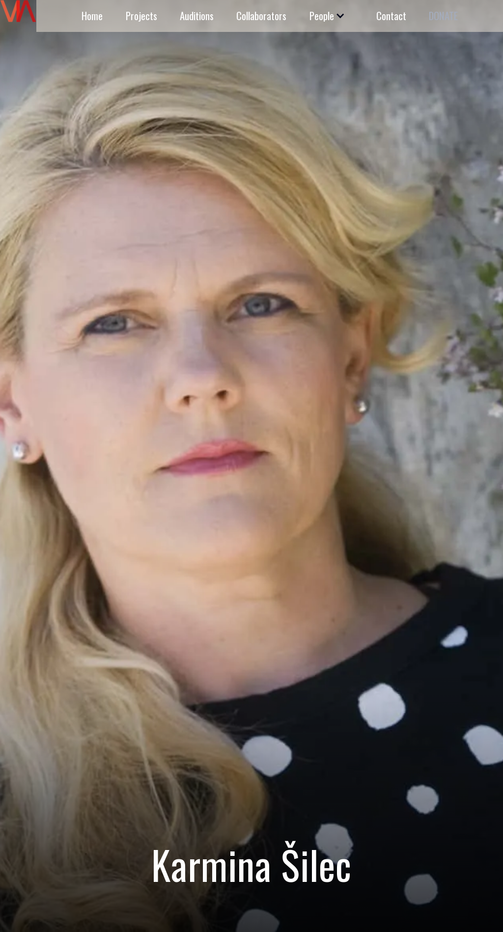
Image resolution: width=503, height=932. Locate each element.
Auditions (197, 15)
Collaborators (261, 15)
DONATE (443, 15)
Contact (391, 15)
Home (92, 15)
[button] (326, 16)
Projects (141, 15)
